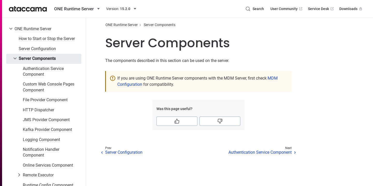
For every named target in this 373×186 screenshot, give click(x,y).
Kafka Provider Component (47, 129)
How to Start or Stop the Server (47, 38)
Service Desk (321, 9)
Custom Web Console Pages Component (48, 87)
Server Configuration (37, 48)
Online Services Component (48, 165)
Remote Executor (38, 175)
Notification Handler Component (41, 152)
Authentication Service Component (43, 71)
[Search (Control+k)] (254, 8)
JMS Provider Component (46, 119)
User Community (286, 9)
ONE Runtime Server (33, 28)
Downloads (351, 9)
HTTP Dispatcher (38, 109)
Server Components (37, 58)
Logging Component (41, 139)
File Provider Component (45, 99)
